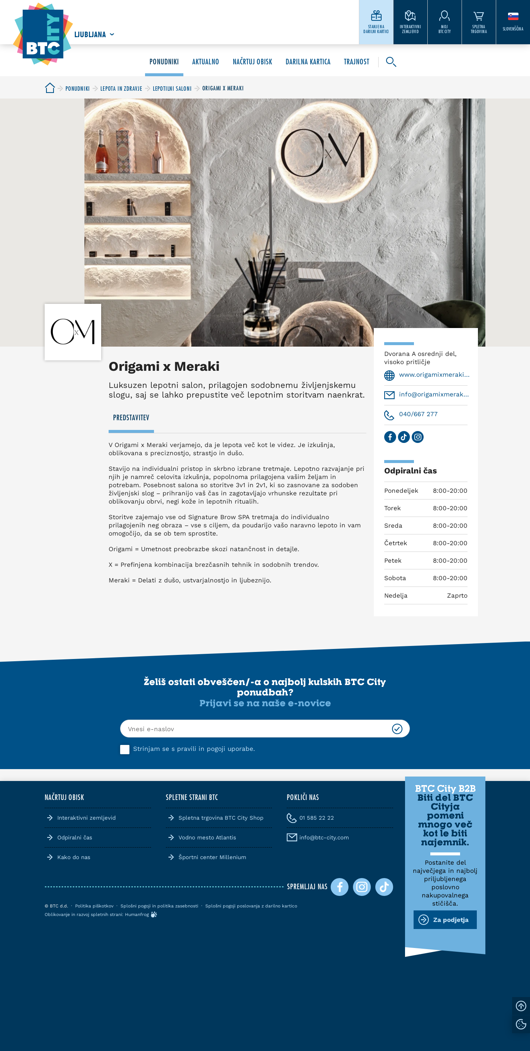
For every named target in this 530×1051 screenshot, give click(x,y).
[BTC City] (50, 88)
